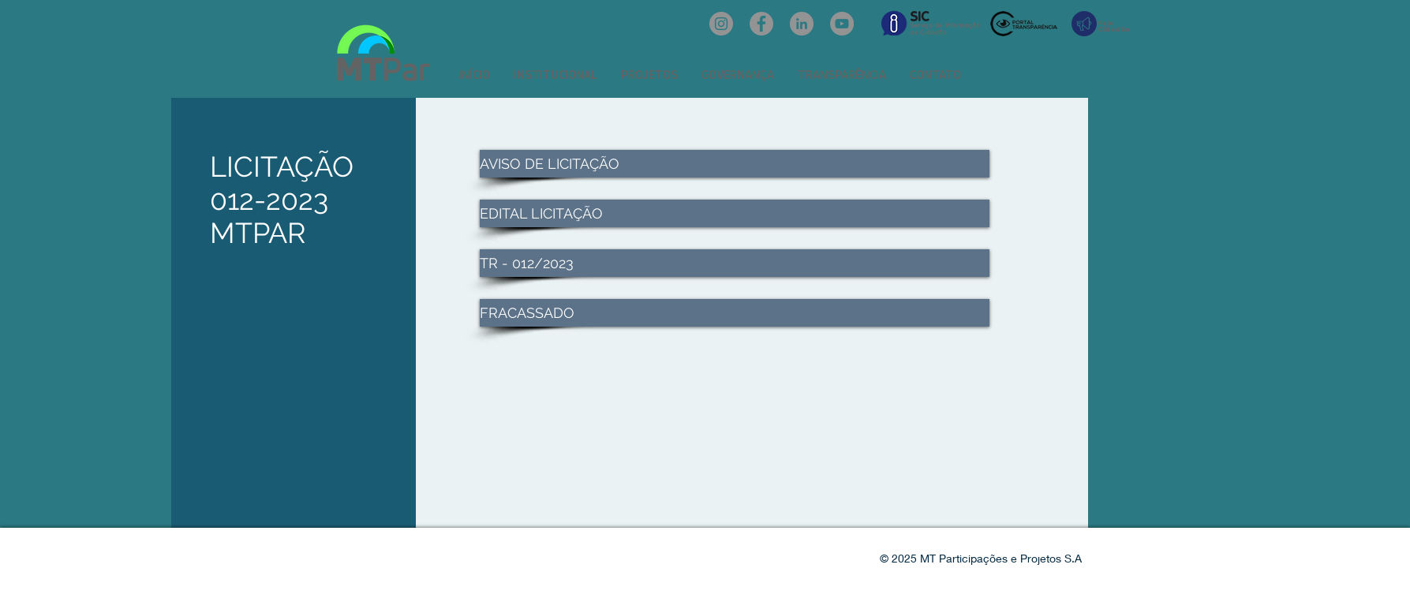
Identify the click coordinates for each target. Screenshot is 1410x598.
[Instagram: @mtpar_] (721, 24)
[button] (555, 74)
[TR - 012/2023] (734, 263)
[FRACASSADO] (734, 313)
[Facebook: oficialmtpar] (761, 24)
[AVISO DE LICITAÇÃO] (734, 164)
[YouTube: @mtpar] (842, 24)
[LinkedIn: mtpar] (801, 24)
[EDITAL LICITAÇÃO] (734, 213)
